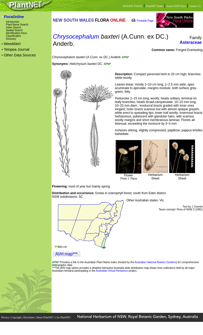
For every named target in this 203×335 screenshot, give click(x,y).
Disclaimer (29, 317)
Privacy (5, 317)
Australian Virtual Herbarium (112, 270)
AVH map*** (66, 254)
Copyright (16, 317)
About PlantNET (45, 317)
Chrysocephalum (76, 36)
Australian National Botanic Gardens (155, 262)
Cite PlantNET (63, 317)
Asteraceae (191, 42)
